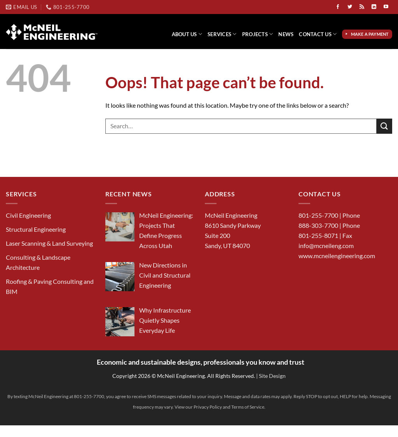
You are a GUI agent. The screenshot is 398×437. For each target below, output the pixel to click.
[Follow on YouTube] (386, 7)
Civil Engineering (28, 215)
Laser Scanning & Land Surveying (49, 243)
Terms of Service (247, 407)
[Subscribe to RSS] (362, 7)
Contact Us (318, 34)
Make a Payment (371, 34)
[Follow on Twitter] (349, 7)
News (285, 34)
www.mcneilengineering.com (336, 255)
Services (222, 34)
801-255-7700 (318, 215)
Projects (257, 34)
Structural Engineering (36, 229)
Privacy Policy (208, 407)
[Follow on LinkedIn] (374, 7)
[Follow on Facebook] (337, 7)
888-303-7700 (318, 225)
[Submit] (384, 126)
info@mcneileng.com (326, 245)
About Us (187, 34)
